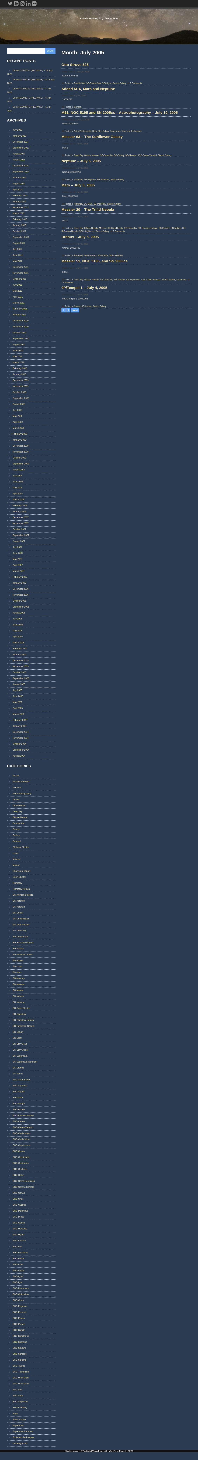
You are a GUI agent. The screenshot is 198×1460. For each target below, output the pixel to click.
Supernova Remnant (23, 1432)
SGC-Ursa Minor (21, 1384)
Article (16, 776)
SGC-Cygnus (19, 1205)
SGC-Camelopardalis (23, 1116)
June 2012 (18, 255)
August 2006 (19, 613)
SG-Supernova (135, 368)
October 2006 (19, 601)
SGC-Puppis (19, 1325)
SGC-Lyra (108, 88)
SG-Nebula (177, 295)
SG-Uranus (104, 333)
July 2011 (17, 285)
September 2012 (21, 238)
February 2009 (20, 434)
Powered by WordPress (108, 1457)
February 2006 (20, 649)
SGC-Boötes (19, 1110)
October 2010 (19, 333)
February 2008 (20, 506)
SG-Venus (18, 1074)
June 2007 (18, 553)
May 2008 (17, 488)
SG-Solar (17, 1038)
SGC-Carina (19, 1152)
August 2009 (19, 404)
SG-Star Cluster (20, 1050)
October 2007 (19, 530)
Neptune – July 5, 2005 (83, 208)
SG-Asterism (19, 901)
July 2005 (17, 691)
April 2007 (18, 565)
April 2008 (18, 494)
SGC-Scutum (19, 1348)
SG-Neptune (91, 226)
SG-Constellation (21, 919)
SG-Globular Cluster (23, 955)
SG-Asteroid (19, 907)
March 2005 (19, 714)
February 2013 (20, 220)
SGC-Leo (17, 1247)
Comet (79, 405)
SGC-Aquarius (20, 1086)
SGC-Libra (18, 1265)
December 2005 (21, 661)
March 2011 (19, 303)
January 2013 (19, 226)
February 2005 (20, 720)
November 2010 (21, 327)
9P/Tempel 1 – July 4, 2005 (86, 387)
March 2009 (19, 428)
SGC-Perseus (19, 1313)
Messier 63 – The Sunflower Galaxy (93, 173)
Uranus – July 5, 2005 (82, 315)
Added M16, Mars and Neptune (90, 105)
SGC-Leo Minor (20, 1253)
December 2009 (21, 381)
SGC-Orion (18, 1301)
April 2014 (18, 190)
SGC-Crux (18, 1199)
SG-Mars (90, 261)
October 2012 (19, 232)
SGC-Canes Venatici (148, 192)
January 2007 (19, 583)
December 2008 (21, 446)
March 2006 (19, 643)
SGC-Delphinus (20, 1211)
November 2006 (21, 595)
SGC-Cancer (19, 1122)
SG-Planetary (105, 226)
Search (50, 51)
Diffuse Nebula (93, 295)
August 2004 (19, 756)
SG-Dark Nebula (117, 295)
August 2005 (19, 685)
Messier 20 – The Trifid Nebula (89, 277)
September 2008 (21, 464)
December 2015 (21, 166)
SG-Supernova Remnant (25, 1062)
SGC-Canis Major (21, 1134)
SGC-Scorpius (20, 1342)
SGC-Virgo (18, 1396)
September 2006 (21, 607)
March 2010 (19, 363)
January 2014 (19, 202)
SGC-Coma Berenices (24, 1182)
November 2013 (21, 208)
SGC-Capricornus (21, 1146)
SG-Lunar (17, 967)
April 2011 (18, 297)
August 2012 (19, 243)
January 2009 (19, 440)
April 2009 (18, 422)
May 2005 (17, 703)
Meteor (16, 866)
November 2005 (21, 667)
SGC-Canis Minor (21, 1140)
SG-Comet (88, 405)
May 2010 (17, 357)
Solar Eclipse (19, 1420)
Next (75, 414)
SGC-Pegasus (20, 1307)
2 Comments (138, 88)
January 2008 (19, 512)
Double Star (81, 88)
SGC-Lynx (18, 1277)
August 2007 (19, 542)
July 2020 (17, 130)
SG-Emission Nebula (149, 295)
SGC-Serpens (20, 1354)
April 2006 (18, 637)
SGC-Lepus (18, 1259)
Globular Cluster (21, 848)
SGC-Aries (18, 1098)
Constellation (19, 806)
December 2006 (21, 589)
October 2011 (19, 279)
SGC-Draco (18, 1217)
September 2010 (21, 339)
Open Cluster (19, 877)
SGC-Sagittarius (88, 299)
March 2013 (19, 214)
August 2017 (19, 154)
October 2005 (19, 673)
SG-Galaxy (121, 192)
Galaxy (107, 157)
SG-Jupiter (18, 961)
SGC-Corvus (19, 1193)
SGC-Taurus (19, 1366)
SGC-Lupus (18, 1271)
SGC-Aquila (19, 1092)
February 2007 (20, 577)
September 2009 (21, 398)
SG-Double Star (95, 88)
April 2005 (18, 708)
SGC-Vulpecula (20, 1402)
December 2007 (21, 518)
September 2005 (21, 679)
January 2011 (19, 315)
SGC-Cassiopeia (21, 1158)
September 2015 (21, 172)
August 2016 (19, 160)
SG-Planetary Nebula (23, 1021)
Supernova (117, 157)
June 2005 (18, 697)
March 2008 (19, 500)
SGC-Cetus (18, 1176)
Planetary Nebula (21, 889)
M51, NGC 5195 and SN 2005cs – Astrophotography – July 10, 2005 (121, 138)
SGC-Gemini (19, 1223)
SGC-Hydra (18, 1235)
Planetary (80, 226)
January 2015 (19, 178)
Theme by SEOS (126, 1457)
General (79, 122)
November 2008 (21, 452)
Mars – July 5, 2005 (79, 242)
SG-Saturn (18, 1032)
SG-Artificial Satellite (23, 895)
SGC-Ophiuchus (21, 1295)
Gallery (16, 836)
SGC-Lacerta (19, 1241)
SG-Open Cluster (21, 1009)
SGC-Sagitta (19, 1331)
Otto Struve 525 (76, 70)
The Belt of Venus (99, 16)
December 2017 (21, 142)
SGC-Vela (18, 1390)
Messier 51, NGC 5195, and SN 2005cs (96, 349)
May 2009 (17, 416)
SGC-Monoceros (21, 1289)
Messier (97, 192)
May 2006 (17, 631)
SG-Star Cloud (20, 1044)
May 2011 (17, 291)
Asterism (17, 788)
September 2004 (21, 750)
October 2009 (19, 393)
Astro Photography (84, 157)
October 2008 (19, 458)
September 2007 (21, 536)
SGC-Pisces (19, 1319)
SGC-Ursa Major (21, 1378)
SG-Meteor (18, 991)
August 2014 (19, 184)
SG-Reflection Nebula (23, 1027)
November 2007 (21, 524)
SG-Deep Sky (108, 192)
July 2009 (17, 410)
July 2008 (17, 476)
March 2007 (19, 571)
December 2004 (21, 732)
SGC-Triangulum (21, 1372)
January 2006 (19, 655)
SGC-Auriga (19, 1104)
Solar (15, 1414)
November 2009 (21, 387)
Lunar (15, 854)
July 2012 (17, 249)
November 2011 (21, 273)
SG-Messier (132, 192)
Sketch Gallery (121, 88)
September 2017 (21, 148)
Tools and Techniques (133, 157)
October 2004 (19, 744)
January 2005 (19, 726)
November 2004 (21, 738)
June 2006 (18, 625)
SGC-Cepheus (20, 1170)
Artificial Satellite (21, 782)
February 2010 (20, 369)
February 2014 (20, 196)
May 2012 (17, 261)
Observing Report (21, 872)
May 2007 (17, 559)
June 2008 (18, 482)
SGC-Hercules (20, 1229)
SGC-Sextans (19, 1360)
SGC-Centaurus (21, 1164)
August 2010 (19, 345)
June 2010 (18, 351)
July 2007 (17, 548)
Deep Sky (98, 157)
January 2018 (19, 136)
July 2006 (17, 619)
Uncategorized (20, 1444)
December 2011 (21, 267)
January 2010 (19, 375)
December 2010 (21, 321)
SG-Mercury (19, 979)
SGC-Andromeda (21, 1080)
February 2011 (20, 309)
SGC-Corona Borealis (23, 1187)
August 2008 (19, 470)
